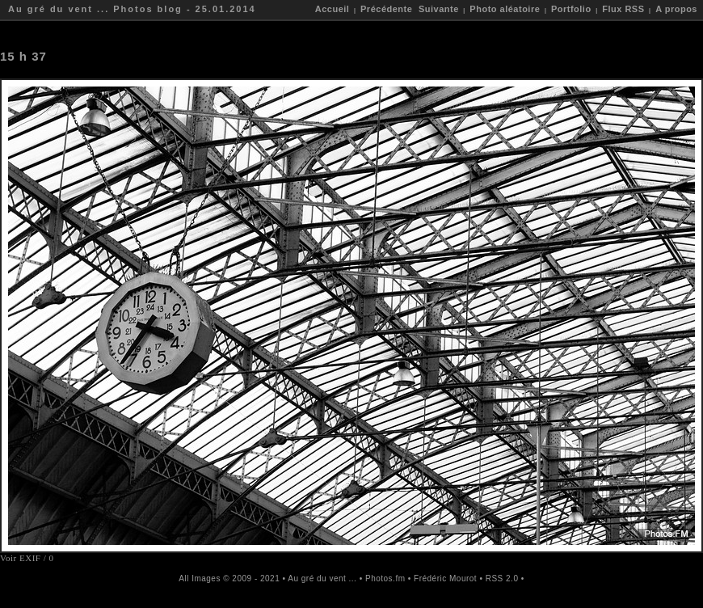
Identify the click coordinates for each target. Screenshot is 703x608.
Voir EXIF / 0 (27, 558)
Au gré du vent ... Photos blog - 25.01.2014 (132, 9)
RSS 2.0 (502, 578)
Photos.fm (385, 578)
